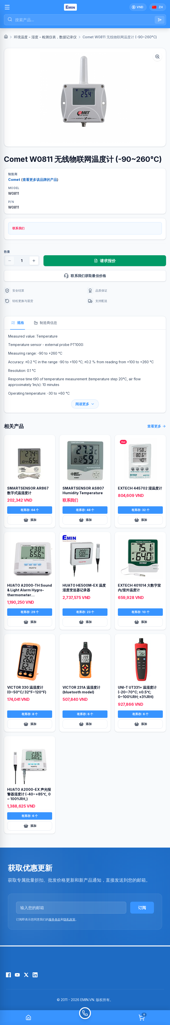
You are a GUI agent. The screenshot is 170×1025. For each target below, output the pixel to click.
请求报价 (105, 260)
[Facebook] (8, 974)
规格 (17, 322)
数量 (7, 252)
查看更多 (156, 426)
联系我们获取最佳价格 (113, 275)
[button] (85, 97)
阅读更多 (85, 404)
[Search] (160, 20)
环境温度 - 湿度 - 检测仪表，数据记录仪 (45, 37)
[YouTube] (17, 974)
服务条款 (55, 919)
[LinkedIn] (35, 974)
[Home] (6, 37)
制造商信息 (45, 322)
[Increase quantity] (33, 260)
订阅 (142, 907)
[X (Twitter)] (26, 974)
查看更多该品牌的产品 (39, 179)
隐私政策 (69, 919)
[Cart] (142, 1018)
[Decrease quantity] (9, 260)
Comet (14, 179)
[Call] (85, 1017)
